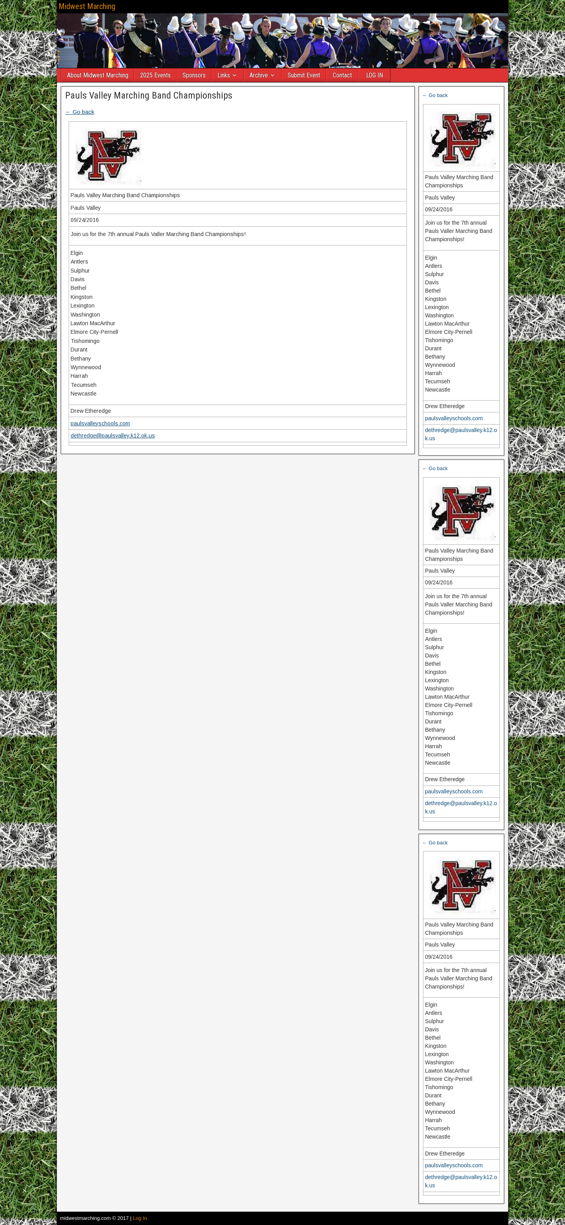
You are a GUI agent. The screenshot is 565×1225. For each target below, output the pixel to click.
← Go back (79, 111)
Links (223, 75)
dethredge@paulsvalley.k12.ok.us (113, 435)
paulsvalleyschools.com (100, 423)
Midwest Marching (86, 6)
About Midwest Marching (97, 75)
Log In (140, 1218)
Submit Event (304, 75)
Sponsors (194, 75)
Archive (259, 75)
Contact (342, 75)
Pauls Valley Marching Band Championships (148, 95)
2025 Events (155, 75)
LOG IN (374, 75)
